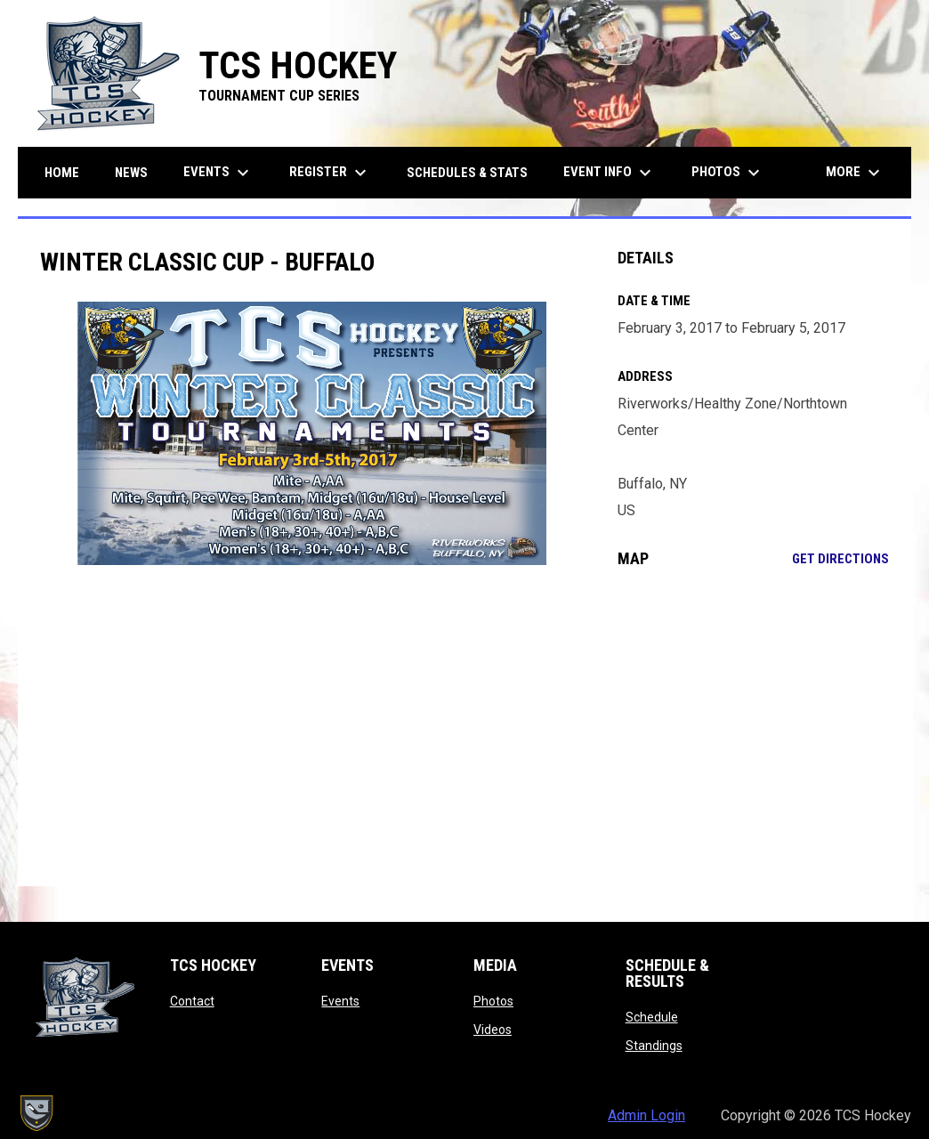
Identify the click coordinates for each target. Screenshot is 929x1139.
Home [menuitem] (61, 173)
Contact (192, 1001)
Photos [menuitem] (727, 172)
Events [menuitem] (218, 172)
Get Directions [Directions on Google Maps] (840, 559)
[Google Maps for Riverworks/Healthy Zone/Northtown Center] (754, 727)
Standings (654, 1045)
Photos (493, 1001)
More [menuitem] (855, 172)
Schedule (652, 1017)
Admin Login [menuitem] (646, 1115)
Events (340, 1001)
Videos (492, 1029)
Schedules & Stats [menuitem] (467, 173)
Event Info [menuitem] (609, 172)
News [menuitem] (131, 173)
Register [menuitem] (330, 172)
